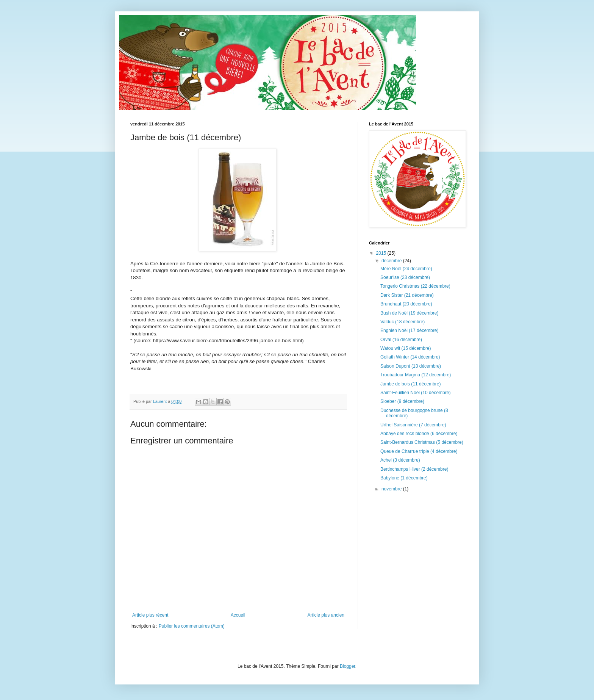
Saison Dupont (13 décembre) (410, 366)
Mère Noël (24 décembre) (406, 268)
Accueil (238, 615)
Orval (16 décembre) (401, 339)
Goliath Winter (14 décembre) (410, 357)
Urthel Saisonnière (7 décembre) (413, 425)
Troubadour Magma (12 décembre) (415, 374)
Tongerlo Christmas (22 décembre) (415, 286)
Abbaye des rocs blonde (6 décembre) (418, 433)
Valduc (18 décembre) (402, 321)
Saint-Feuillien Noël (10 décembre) (415, 392)
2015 (382, 253)
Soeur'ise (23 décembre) (405, 277)
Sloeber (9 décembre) (402, 401)
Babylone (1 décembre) (404, 478)
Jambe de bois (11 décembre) (410, 384)
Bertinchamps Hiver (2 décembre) (414, 469)
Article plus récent (150, 615)
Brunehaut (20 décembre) (406, 304)
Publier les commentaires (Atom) (192, 626)
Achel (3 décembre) (400, 460)
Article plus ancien (326, 615)
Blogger (347, 666)
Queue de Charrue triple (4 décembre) (418, 451)
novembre (392, 489)
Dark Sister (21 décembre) (407, 295)
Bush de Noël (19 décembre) (409, 313)
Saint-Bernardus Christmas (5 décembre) (421, 442)
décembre (392, 260)
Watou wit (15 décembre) (405, 348)
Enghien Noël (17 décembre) (409, 330)
